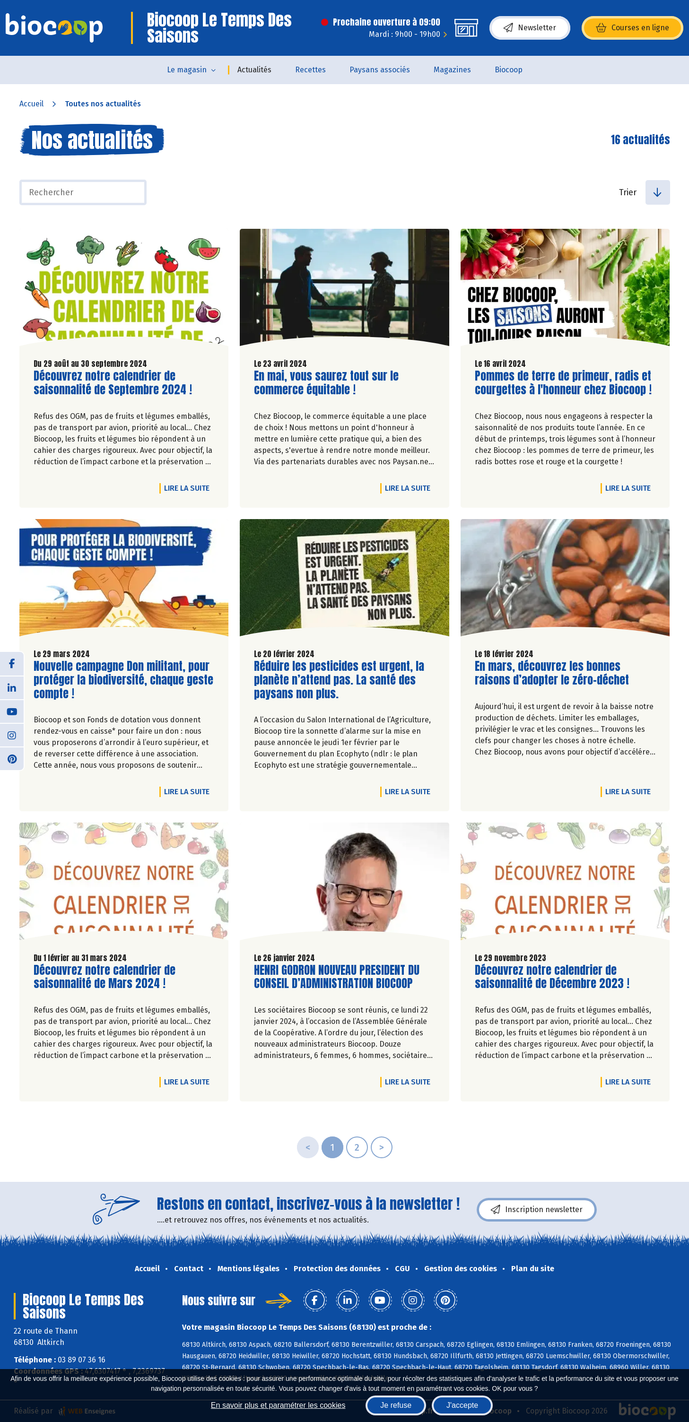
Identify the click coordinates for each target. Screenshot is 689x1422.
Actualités (254, 69)
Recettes (310, 69)
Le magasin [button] (187, 69)
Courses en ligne (632, 28)
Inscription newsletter (537, 1209)
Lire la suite (189, 488)
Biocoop (509, 69)
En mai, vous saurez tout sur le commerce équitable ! (326, 383)
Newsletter (530, 28)
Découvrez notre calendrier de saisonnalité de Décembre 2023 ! (552, 977)
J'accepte (462, 1405)
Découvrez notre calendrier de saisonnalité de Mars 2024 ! (104, 977)
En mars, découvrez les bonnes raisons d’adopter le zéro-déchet (552, 673)
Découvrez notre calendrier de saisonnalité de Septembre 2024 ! (113, 383)
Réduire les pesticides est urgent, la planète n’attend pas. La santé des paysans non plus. (339, 679)
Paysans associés (379, 69)
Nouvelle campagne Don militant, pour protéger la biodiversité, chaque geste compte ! (123, 679)
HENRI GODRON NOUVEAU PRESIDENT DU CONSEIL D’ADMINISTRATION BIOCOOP (336, 977)
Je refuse (395, 1405)
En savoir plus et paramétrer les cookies (278, 1405)
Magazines (452, 69)
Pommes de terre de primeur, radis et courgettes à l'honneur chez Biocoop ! (563, 383)
